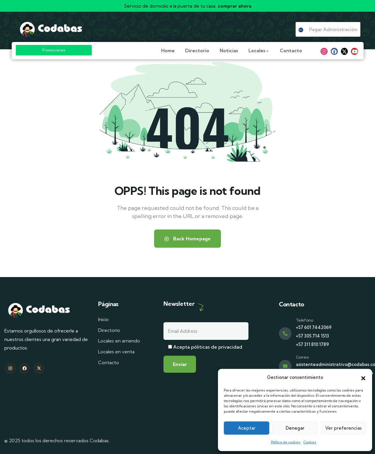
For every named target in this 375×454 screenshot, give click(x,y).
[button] (363, 378)
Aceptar (246, 428)
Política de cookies (286, 442)
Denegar (295, 428)
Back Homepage (187, 239)
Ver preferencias (343, 428)
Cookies (310, 442)
